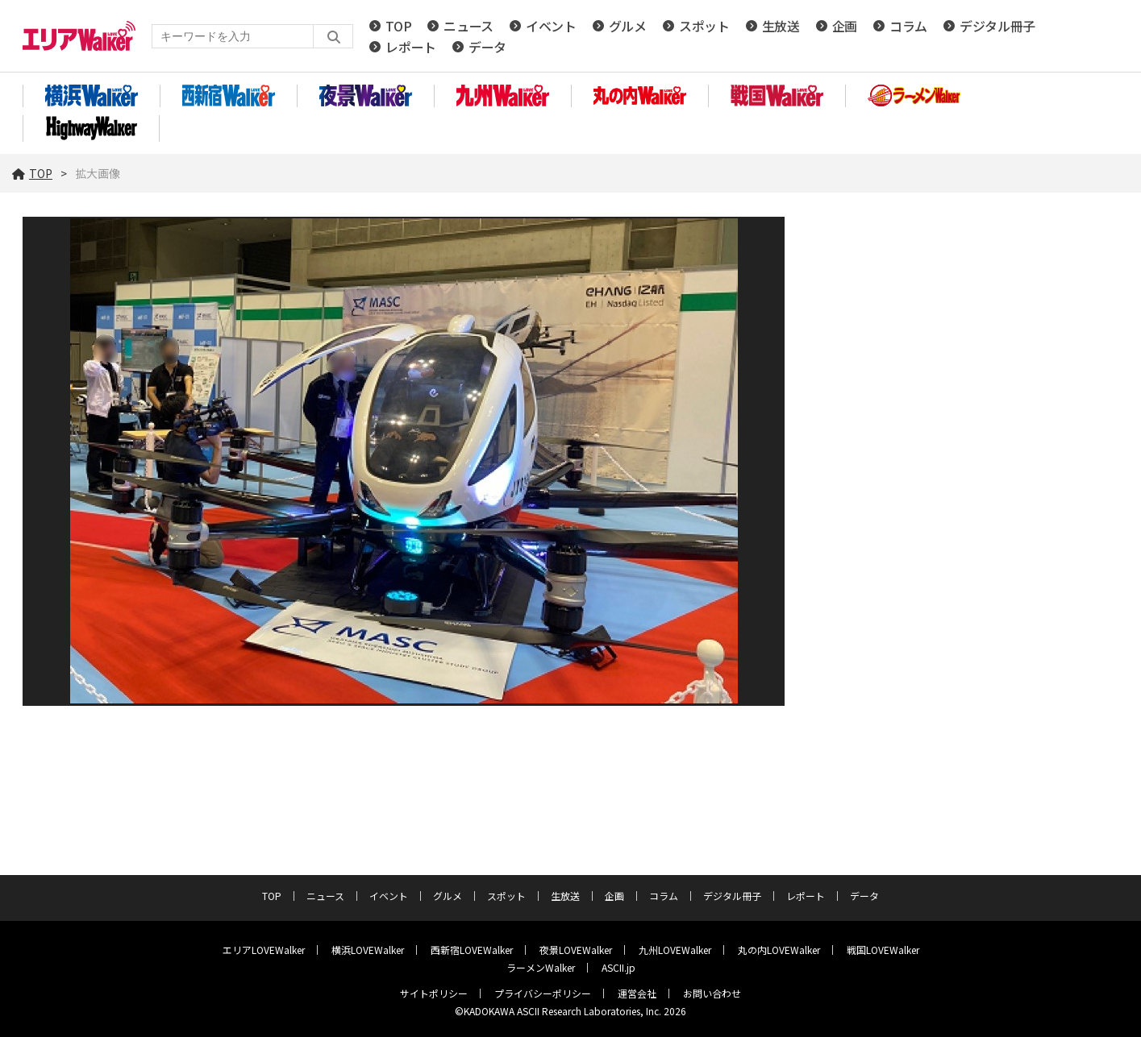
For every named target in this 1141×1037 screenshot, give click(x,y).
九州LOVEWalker (675, 949)
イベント (551, 25)
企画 (844, 25)
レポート (410, 46)
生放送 (781, 25)
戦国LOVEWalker (883, 949)
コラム (908, 25)
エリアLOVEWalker (264, 949)
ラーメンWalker (540, 967)
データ (487, 46)
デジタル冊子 (997, 25)
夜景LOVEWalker (575, 949)
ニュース (468, 25)
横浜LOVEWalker (367, 949)
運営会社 (637, 993)
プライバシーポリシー (542, 993)
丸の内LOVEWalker (779, 949)
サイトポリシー (434, 993)
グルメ (628, 25)
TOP (398, 25)
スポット (704, 25)
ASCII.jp (618, 967)
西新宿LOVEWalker (472, 949)
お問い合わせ (712, 993)
